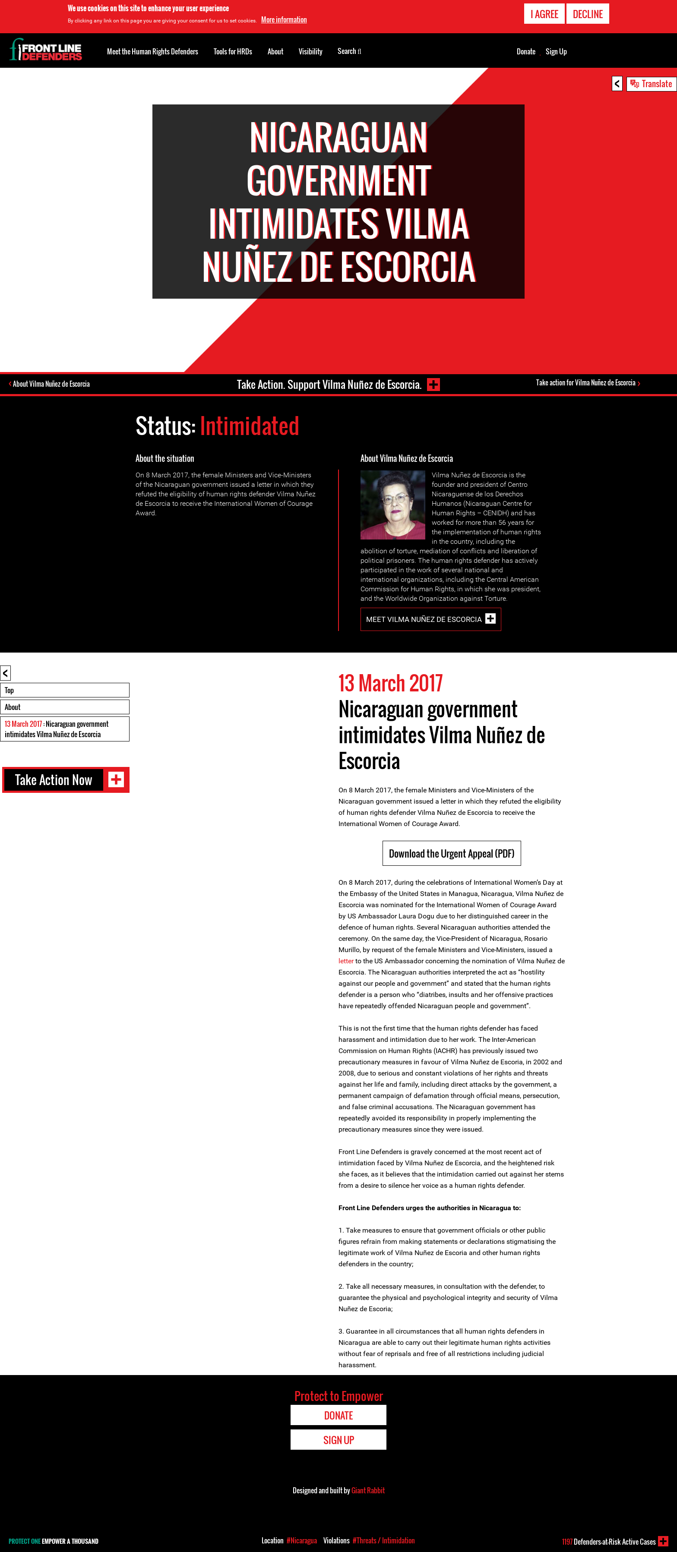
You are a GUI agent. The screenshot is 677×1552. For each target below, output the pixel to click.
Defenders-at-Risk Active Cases (609, 1541)
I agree (544, 14)
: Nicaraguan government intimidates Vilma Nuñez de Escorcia (56, 729)
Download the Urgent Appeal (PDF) (452, 853)
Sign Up (556, 51)
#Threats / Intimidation (384, 1540)
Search (349, 50)
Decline (588, 14)
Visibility (311, 51)
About (12, 707)
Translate (657, 83)
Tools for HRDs (233, 51)
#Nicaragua (302, 1540)
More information (284, 19)
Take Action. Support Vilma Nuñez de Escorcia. (328, 383)
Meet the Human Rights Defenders (152, 51)
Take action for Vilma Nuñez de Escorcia (586, 383)
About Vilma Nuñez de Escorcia (52, 384)
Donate (526, 51)
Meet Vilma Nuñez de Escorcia (424, 619)
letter (346, 961)
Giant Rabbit (368, 1490)
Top (9, 690)
